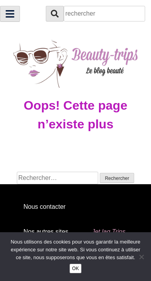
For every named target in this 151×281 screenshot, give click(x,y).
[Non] (141, 257)
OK (75, 268)
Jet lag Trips (109, 231)
